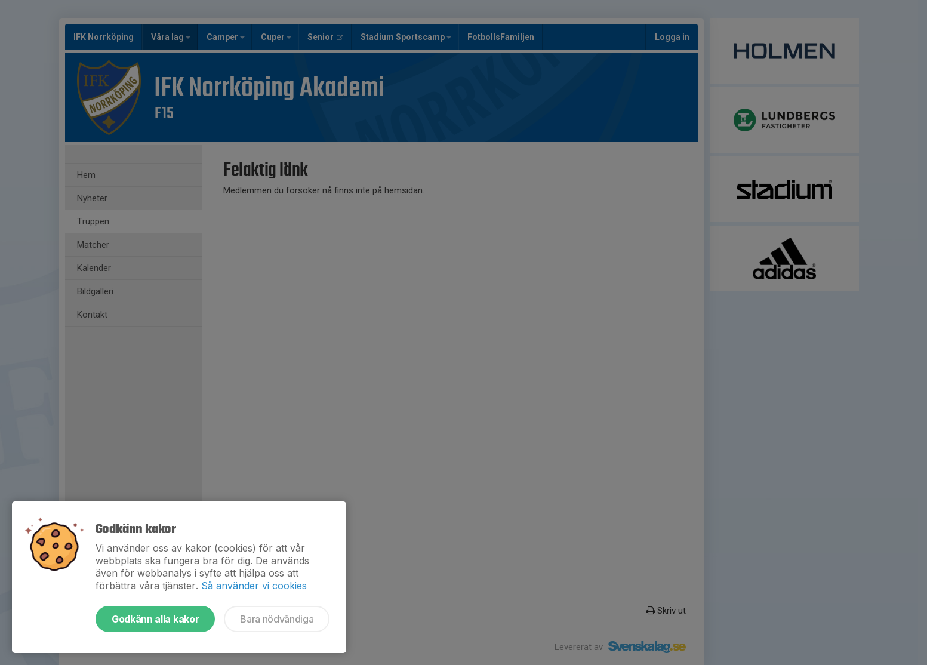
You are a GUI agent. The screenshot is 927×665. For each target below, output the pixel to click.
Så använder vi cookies (254, 586)
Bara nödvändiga (276, 619)
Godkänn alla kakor (155, 619)
